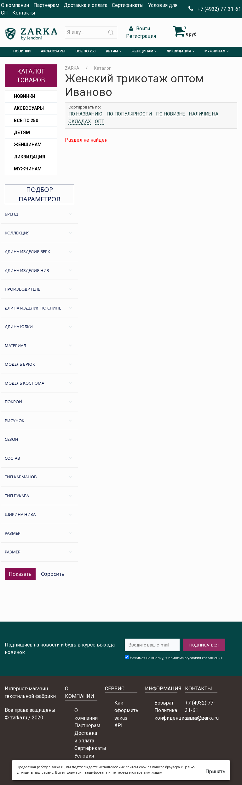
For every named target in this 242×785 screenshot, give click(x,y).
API (118, 726)
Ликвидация (29, 156)
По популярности (129, 114)
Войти (139, 29)
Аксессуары (29, 108)
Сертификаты (128, 5)
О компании (15, 5)
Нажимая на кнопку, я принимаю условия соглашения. (176, 657)
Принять (215, 772)
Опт (99, 121)
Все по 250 (26, 120)
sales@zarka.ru (202, 718)
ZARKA (72, 68)
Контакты (23, 13)
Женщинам (28, 144)
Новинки (24, 96)
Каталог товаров (31, 76)
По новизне (170, 114)
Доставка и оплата (85, 5)
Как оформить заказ (126, 710)
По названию (85, 114)
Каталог (102, 68)
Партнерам (46, 5)
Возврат (164, 703)
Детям (22, 132)
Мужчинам (28, 168)
